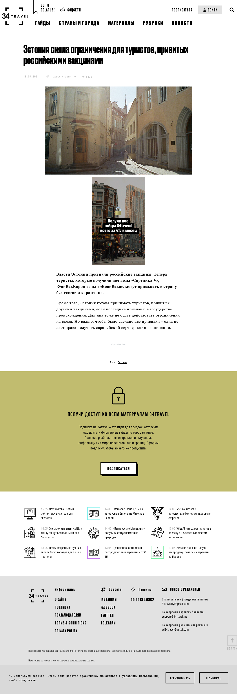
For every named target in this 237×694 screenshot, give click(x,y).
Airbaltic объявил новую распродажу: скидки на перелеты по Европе (188, 552)
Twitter (107, 615)
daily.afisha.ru (64, 76)
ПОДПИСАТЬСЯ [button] (118, 468)
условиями (129, 675)
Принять (214, 678)
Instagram (109, 599)
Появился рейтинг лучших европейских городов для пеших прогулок (61, 552)
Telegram (108, 622)
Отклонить (180, 678)
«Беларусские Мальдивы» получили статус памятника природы (125, 532)
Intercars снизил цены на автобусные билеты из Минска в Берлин (124, 513)
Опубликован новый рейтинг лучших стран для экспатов (57, 513)
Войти (210, 9)
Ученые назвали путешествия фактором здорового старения (189, 513)
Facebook (108, 607)
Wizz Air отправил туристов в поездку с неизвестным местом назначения (189, 532)
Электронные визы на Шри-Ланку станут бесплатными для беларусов (62, 532)
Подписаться (182, 9)
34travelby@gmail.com (175, 604)
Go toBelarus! (48, 7)
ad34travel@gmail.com (175, 629)
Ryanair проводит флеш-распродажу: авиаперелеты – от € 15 (125, 552)
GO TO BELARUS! (142, 599)
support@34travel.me (174, 616)
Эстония (122, 362)
